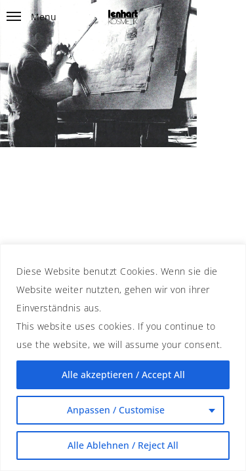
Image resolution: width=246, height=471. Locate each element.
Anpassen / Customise (116, 410)
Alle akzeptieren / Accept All (123, 374)
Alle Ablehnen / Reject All (123, 445)
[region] (123, 357)
